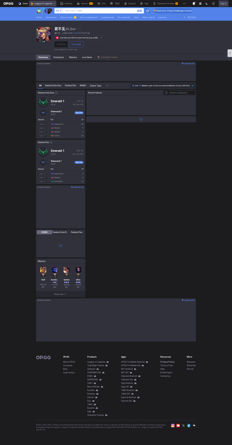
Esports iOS (126, 401)
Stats (136, 17)
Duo (89, 401)
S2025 (44, 232)
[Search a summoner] (139, 10)
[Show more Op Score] (193, 86)
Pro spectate (124, 17)
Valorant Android (129, 376)
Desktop (91, 394)
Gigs (89, 411)
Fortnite (91, 390)
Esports (90, 408)
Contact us (165, 376)
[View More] (184, 3)
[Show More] (194, 3)
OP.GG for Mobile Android (133, 362)
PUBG (90, 376)
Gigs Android (127, 383)
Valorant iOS (127, 379)
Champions (51, 17)
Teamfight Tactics (95, 365)
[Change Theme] (207, 3)
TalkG (89, 404)
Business (191, 362)
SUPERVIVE (92, 379)
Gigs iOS (125, 386)
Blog (65, 369)
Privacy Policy (167, 362)
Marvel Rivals (93, 386)
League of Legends (42, 3)
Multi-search (149, 17)
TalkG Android (127, 390)
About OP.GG (69, 362)
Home (39, 17)
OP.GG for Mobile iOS (130, 365)
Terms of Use (166, 365)
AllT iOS (125, 372)
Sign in (223, 3)
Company (67, 365)
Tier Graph (76, 44)
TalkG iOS (125, 394)
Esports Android (128, 397)
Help (162, 369)
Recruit (190, 369)
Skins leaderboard (88, 17)
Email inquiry (166, 372)
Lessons (162, 17)
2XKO (89, 383)
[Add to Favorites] (79, 29)
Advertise (191, 365)
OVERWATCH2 (94, 372)
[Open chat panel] (230, 53)
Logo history (69, 372)
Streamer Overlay (95, 415)
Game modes (68, 17)
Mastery (73, 57)
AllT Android (127, 369)
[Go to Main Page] (8, 3)
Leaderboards (107, 17)
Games (90, 397)
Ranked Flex (76, 232)
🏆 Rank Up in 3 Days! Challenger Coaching (177, 11)
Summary (43, 57)
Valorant (91, 369)
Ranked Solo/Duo (60, 232)
